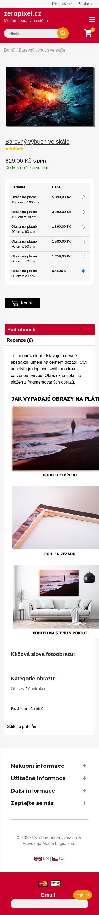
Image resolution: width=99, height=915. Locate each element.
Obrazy (18, 688)
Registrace (62, 4)
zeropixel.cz (26, 16)
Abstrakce (37, 688)
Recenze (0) (20, 340)
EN (46, 858)
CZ (61, 858)
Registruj (82, 895)
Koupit (22, 303)
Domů (9, 50)
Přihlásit (84, 4)
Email (48, 895)
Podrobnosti (21, 329)
